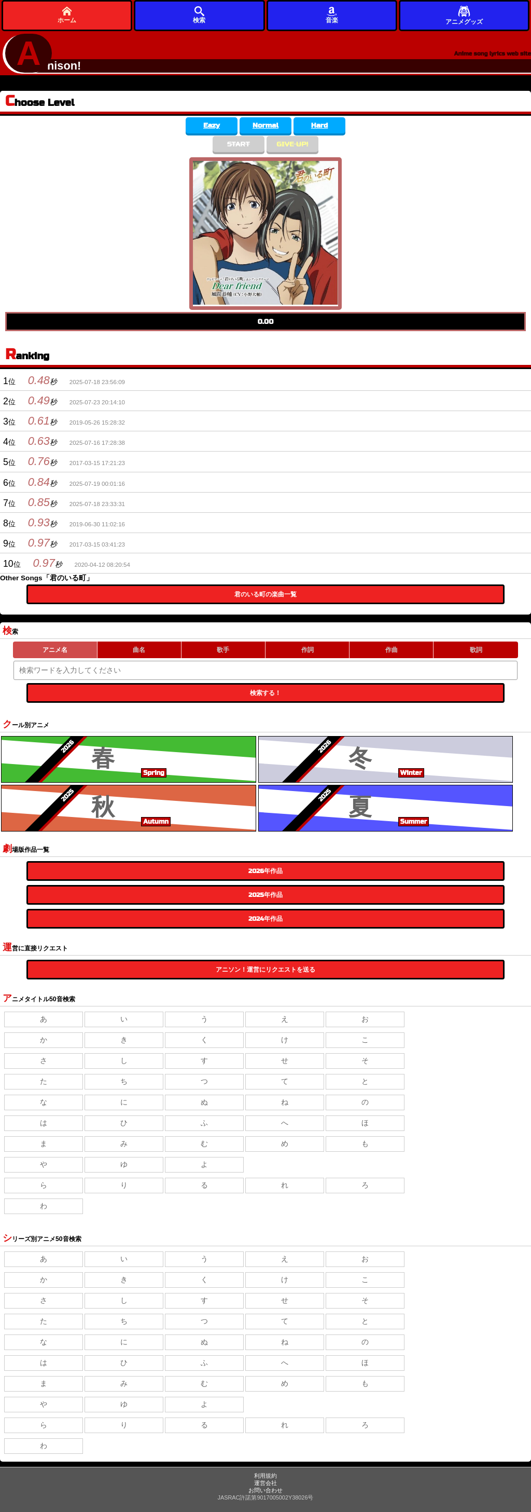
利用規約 (265, 1476)
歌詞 (476, 649)
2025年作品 (265, 894)
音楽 (332, 14)
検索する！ (265, 693)
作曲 (391, 649)
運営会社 (265, 1483)
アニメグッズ (464, 15)
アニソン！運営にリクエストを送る (265, 969)
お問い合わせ (265, 1490)
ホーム (67, 14)
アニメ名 (55, 649)
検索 (199, 14)
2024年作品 (265, 918)
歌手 (223, 649)
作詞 (307, 649)
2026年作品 (265, 871)
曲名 (139, 649)
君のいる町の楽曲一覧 (265, 594)
